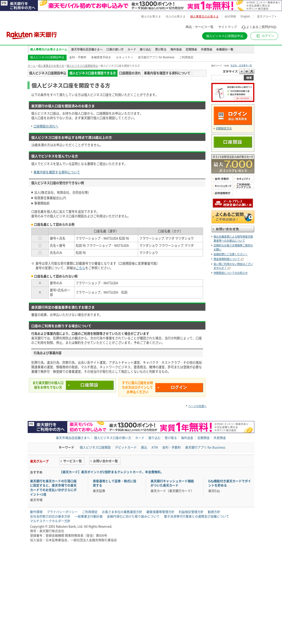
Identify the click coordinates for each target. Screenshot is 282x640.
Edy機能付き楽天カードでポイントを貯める (229, 483)
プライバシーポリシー (62, 511)
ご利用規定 (186, 57)
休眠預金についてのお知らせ (231, 273)
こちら (80, 268)
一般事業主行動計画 (89, 516)
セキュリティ (124, 57)
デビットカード (126, 447)
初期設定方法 (224, 128)
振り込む (145, 49)
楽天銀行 (32, 33)
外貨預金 (206, 49)
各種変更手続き (101, 57)
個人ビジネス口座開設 (95, 447)
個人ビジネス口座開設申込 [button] (224, 36)
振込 (144, 447)
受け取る (161, 49)
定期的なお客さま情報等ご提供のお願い (233, 247)
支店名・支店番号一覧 (241, 65)
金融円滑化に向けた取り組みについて (133, 516)
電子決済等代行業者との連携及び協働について (196, 516)
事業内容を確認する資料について (56, 172)
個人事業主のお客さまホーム (48, 49)
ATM (154, 447)
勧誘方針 (214, 511)
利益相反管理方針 (191, 511)
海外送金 (176, 49)
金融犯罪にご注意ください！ (231, 254)
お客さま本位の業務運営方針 (122, 511)
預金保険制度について (227, 259)
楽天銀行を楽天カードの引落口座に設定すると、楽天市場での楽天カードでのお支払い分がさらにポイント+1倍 (53, 488)
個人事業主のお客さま (51, 66)
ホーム (32, 66)
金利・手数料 (77, 57)
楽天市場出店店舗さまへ (87, 49)
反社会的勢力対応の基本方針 (50, 516)
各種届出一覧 (224, 49)
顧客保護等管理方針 (160, 511)
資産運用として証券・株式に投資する (114, 483)
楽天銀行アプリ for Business (156, 57)
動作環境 (36, 511)
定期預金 (191, 49)
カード (131, 49)
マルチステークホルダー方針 (50, 520)
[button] (264, 36)
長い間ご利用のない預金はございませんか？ (233, 266)
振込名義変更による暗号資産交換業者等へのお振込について (233, 238)
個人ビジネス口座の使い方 (112, 437)
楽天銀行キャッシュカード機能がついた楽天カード (172, 483)
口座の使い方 (115, 49)
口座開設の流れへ (45, 126)
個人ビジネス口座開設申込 (47, 57)
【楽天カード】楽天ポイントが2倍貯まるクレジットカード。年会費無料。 (111, 471)
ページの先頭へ (197, 406)
